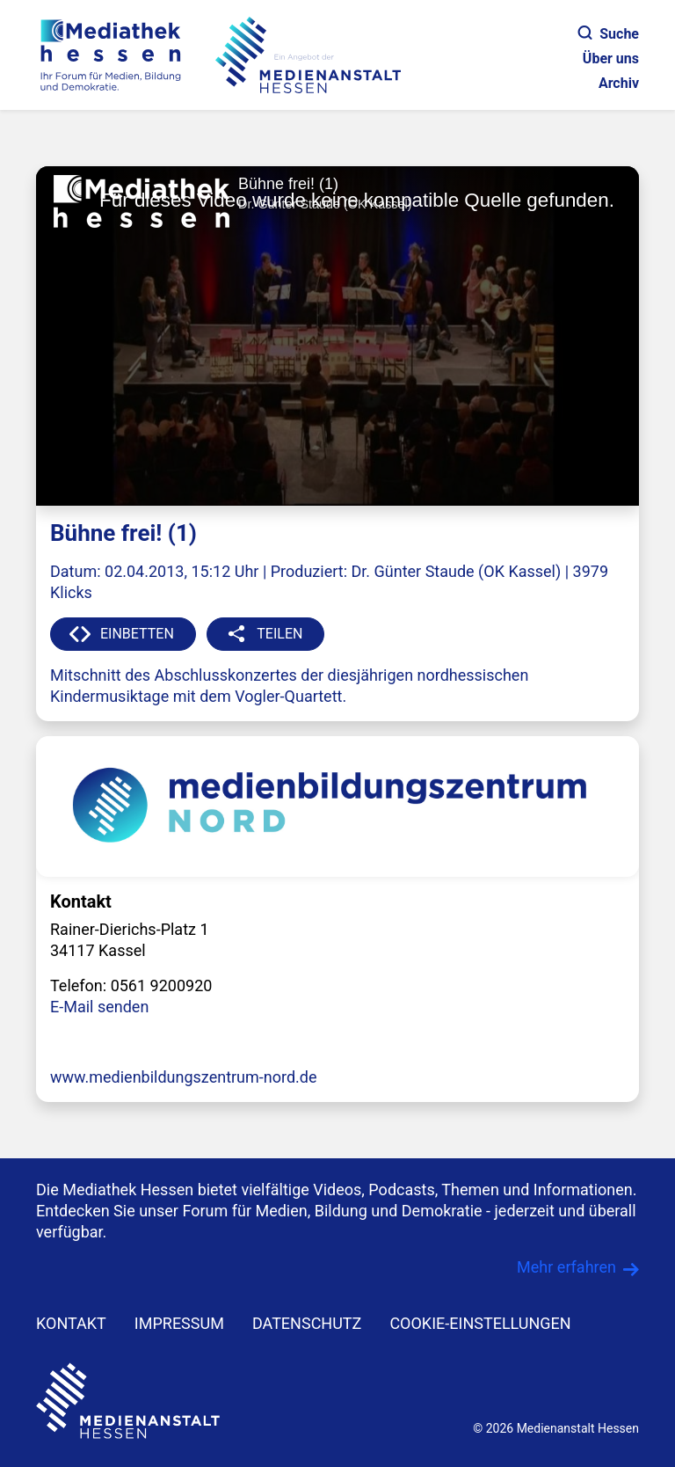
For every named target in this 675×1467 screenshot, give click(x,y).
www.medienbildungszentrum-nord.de (183, 1077)
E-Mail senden (99, 1006)
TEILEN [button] (279, 633)
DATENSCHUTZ (307, 1323)
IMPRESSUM (179, 1323)
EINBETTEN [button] (137, 633)
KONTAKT (71, 1323)
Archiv (619, 83)
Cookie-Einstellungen (479, 1323)
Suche (608, 34)
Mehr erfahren (566, 1267)
